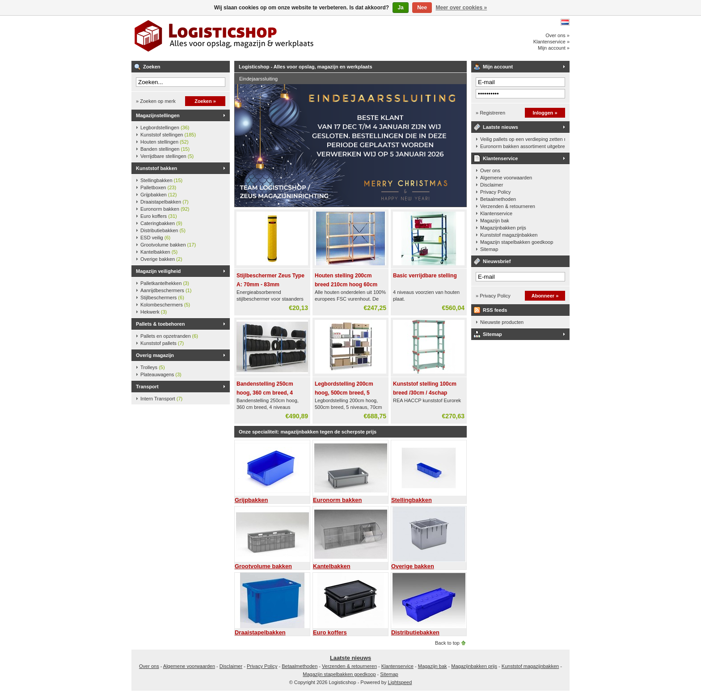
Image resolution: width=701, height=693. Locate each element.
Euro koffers (158, 216)
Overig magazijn (155, 355)
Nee (422, 7)
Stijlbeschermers (162, 297)
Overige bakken (161, 259)
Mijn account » (554, 48)
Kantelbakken (158, 252)
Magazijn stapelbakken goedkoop (516, 242)
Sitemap (489, 249)
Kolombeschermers (165, 304)
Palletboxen (158, 187)
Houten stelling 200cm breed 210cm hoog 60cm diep (346, 284)
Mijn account (498, 66)
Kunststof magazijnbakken (508, 235)
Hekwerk (153, 312)
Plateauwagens (161, 374)
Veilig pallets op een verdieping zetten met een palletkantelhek (522, 139)
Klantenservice (500, 158)
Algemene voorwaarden (506, 177)
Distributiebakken (163, 230)
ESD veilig (155, 237)
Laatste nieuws (500, 127)
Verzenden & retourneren (507, 206)
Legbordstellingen (164, 127)
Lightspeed (400, 682)
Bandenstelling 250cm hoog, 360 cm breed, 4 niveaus (264, 393)
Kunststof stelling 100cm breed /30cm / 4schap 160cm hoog (424, 393)
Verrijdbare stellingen (167, 156)
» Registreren (490, 112)
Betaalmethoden (498, 199)
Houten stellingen (164, 142)
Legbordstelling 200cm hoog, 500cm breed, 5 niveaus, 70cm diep (344, 393)
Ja (400, 7)
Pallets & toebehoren (160, 324)
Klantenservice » (551, 41)
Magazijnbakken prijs (503, 227)
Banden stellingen (165, 149)
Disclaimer (491, 184)
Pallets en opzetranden (169, 336)
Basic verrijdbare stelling (425, 275)
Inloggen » (545, 112)
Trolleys (152, 367)
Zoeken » (205, 101)
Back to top (447, 643)
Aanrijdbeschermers (165, 290)
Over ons (490, 170)
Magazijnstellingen (158, 115)
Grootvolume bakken (168, 244)
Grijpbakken (158, 194)
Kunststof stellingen (168, 134)
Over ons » (557, 35)
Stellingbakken (161, 180)
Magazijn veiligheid (158, 271)
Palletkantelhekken (164, 283)
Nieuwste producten (502, 322)
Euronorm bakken (164, 209)
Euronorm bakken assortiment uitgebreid (522, 146)
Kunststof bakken (156, 168)
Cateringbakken (161, 223)
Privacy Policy (495, 192)
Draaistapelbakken (164, 201)
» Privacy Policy (493, 295)
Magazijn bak (494, 220)
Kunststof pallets (162, 343)
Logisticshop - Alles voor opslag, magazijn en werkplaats (249, 38)
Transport (147, 386)
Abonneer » (545, 295)
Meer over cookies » (461, 7)
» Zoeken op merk (156, 101)
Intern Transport (161, 398)
